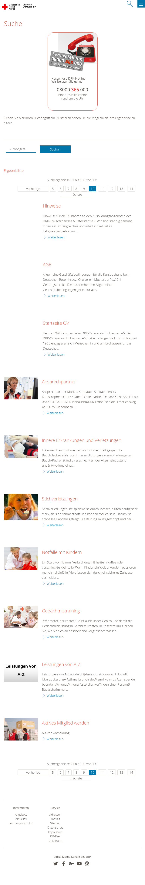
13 (121, 188)
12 (112, 188)
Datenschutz (55, 827)
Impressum (55, 832)
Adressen (55, 814)
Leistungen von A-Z (61, 664)
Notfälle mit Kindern (62, 552)
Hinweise (52, 206)
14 (131, 188)
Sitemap (55, 823)
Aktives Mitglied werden (65, 723)
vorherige (33, 188)
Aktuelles (21, 819)
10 (92, 188)
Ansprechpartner (59, 382)
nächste (76, 194)
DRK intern (55, 840)
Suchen (55, 149)
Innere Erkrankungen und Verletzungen (81, 440)
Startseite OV (56, 323)
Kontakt (55, 819)
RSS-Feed (55, 836)
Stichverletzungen (60, 499)
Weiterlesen (56, 237)
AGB (47, 265)
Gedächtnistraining (61, 611)
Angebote (21, 814)
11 (102, 188)
